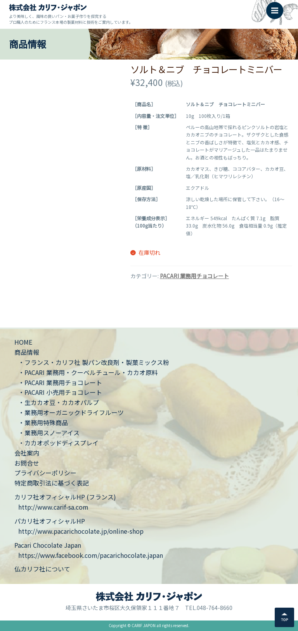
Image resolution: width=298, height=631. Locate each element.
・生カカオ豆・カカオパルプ (58, 402)
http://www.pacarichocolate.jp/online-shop (81, 531)
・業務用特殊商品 (43, 422)
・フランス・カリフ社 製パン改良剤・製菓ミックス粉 (93, 362)
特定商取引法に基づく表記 (51, 482)
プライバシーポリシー (45, 472)
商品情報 (26, 352)
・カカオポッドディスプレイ (58, 442)
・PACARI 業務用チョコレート (60, 382)
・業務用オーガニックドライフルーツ (71, 412)
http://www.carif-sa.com (53, 507)
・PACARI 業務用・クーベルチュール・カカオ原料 (88, 372)
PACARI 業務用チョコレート (194, 276)
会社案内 (26, 452)
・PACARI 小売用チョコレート (60, 392)
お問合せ (26, 463)
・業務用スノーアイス (49, 432)
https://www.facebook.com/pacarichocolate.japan (90, 555)
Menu (277, 6)
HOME (23, 342)
